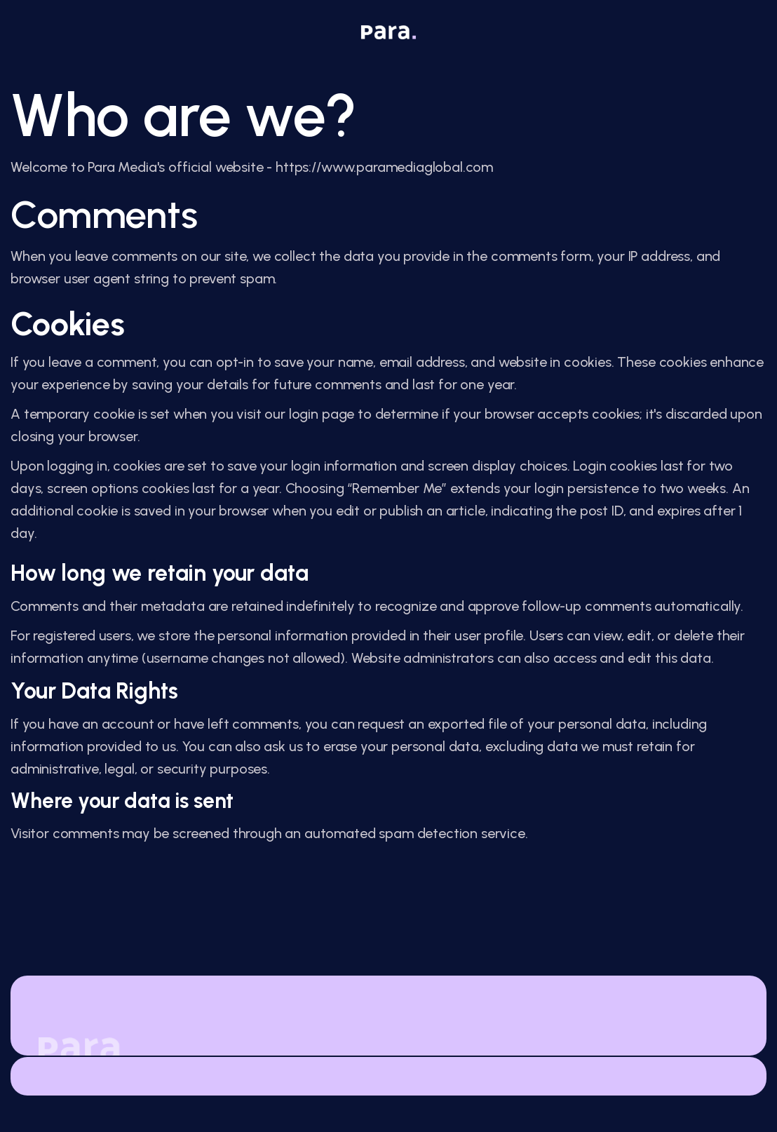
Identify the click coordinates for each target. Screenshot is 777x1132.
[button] (727, 32)
